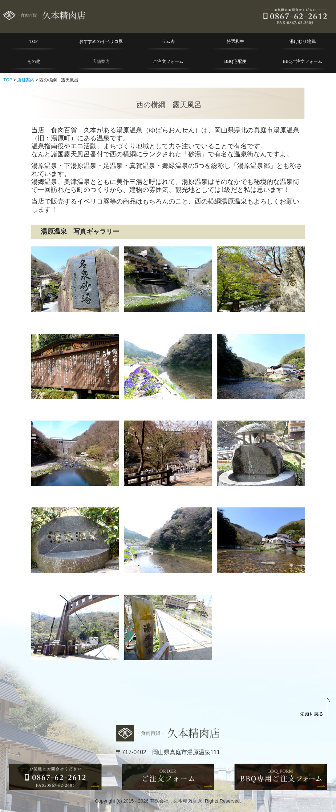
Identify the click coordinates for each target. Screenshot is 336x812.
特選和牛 (235, 41)
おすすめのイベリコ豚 (101, 41)
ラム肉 (168, 41)
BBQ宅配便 (235, 61)
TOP (33, 41)
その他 (33, 61)
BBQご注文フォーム (302, 61)
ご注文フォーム (168, 61)
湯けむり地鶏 (303, 41)
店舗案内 (101, 61)
